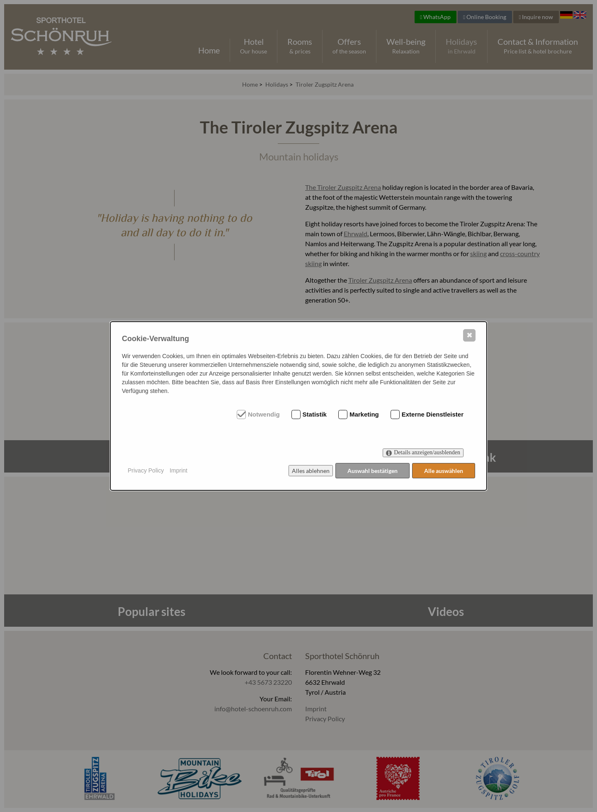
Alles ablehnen (310, 470)
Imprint (178, 470)
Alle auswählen (443, 470)
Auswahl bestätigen (372, 470)
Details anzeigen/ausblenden (427, 453)
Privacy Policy (146, 470)
